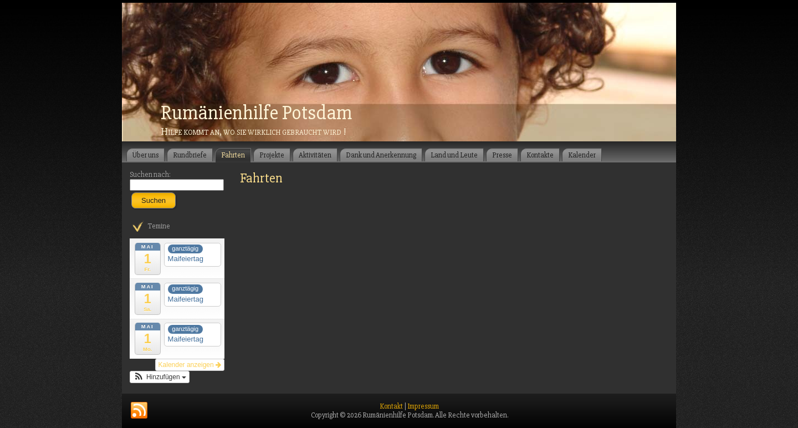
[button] (159, 377)
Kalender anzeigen (189, 365)
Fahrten (261, 178)
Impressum (423, 406)
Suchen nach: (150, 174)
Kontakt (391, 406)
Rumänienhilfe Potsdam (256, 113)
